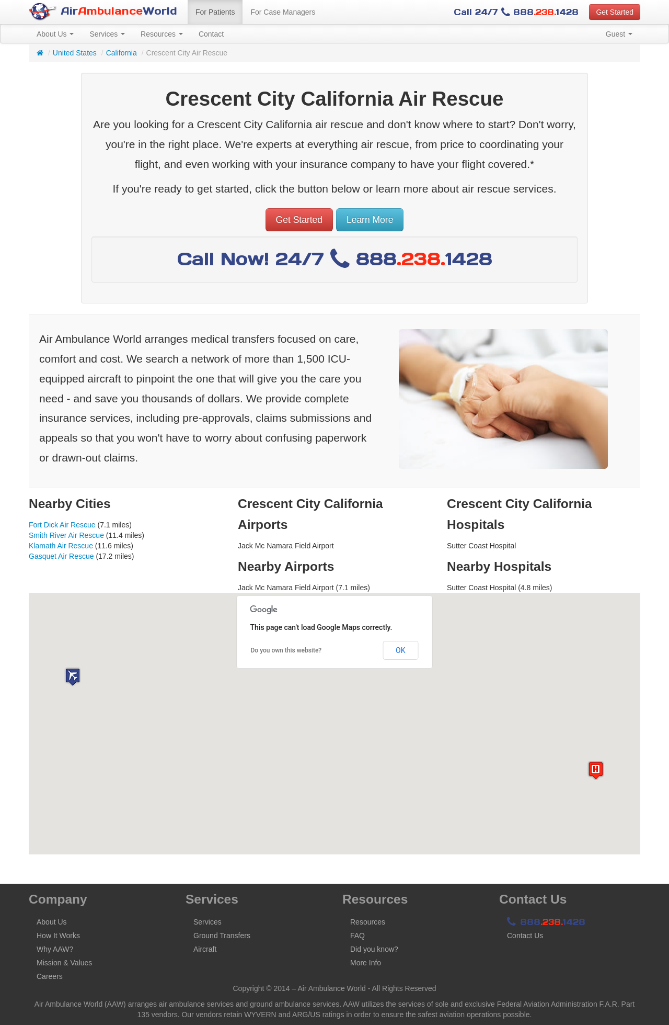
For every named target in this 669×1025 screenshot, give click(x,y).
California (121, 53)
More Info (365, 963)
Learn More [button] (370, 220)
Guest (619, 34)
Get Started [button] (614, 12)
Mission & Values (64, 963)
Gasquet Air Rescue (61, 556)
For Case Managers (282, 12)
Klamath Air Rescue (61, 546)
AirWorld (103, 12)
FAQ (357, 935)
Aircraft (204, 949)
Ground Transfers (221, 935)
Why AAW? (55, 949)
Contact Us (525, 935)
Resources (162, 34)
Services (107, 34)
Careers (50, 976)
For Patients (215, 12)
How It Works (58, 935)
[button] (72, 676)
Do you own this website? (286, 650)
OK (400, 650)
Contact (211, 34)
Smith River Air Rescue (66, 535)
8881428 (546, 922)
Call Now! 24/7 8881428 (334, 259)
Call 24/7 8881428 (516, 12)
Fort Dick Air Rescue (62, 525)
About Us (55, 34)
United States (75, 53)
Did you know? (374, 949)
